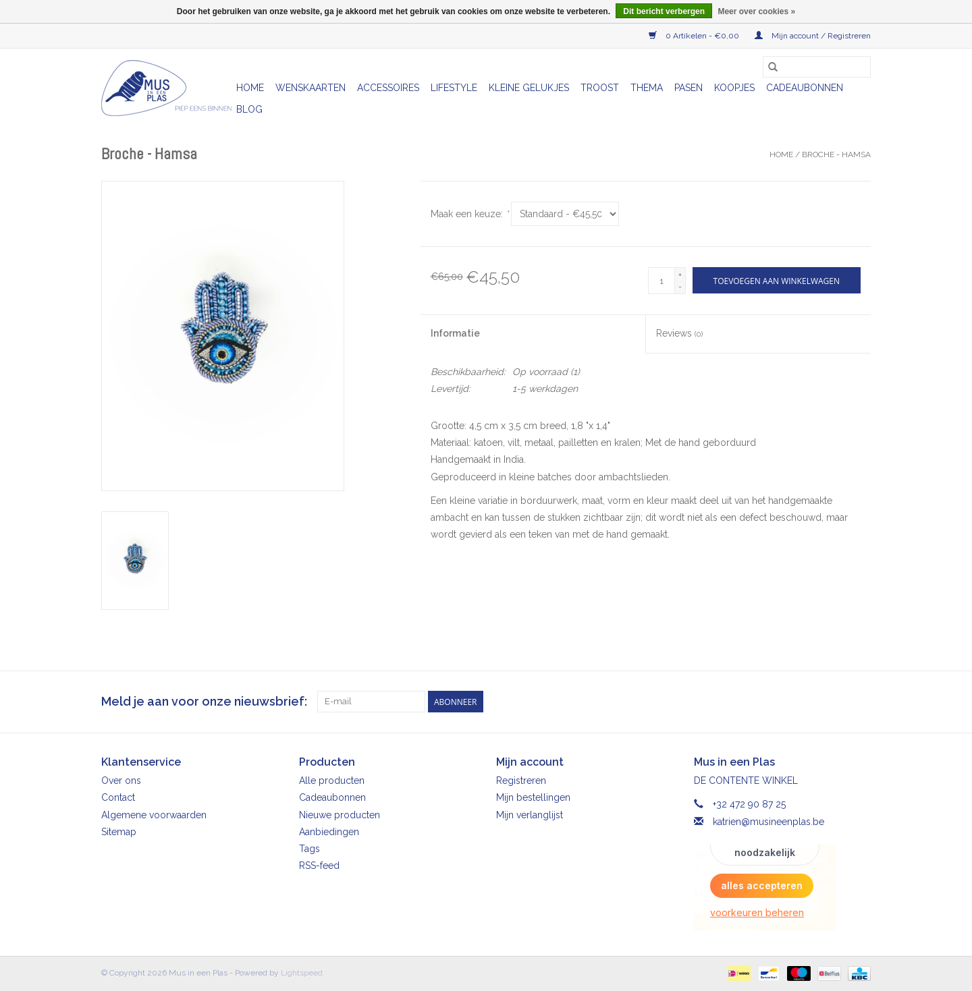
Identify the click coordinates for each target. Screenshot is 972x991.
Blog (249, 109)
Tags (309, 848)
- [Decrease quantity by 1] (680, 286)
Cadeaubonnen (804, 87)
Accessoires (388, 87)
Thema (646, 87)
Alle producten (331, 780)
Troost (599, 87)
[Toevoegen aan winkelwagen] (777, 280)
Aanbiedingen (329, 831)
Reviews (679, 333)
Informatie (455, 333)
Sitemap (118, 831)
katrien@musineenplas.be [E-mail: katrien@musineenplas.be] (768, 821)
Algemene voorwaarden (154, 815)
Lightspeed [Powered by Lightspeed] (302, 973)
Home (250, 87)
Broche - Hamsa (836, 154)
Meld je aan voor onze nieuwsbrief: (204, 701)
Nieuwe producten (339, 815)
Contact (118, 797)
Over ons (121, 780)
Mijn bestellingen (533, 797)
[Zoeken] (817, 67)
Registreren (521, 780)
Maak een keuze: (469, 213)
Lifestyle (454, 87)
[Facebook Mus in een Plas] (835, 701)
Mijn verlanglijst (529, 815)
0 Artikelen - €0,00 (695, 35)
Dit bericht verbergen (664, 11)
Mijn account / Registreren (813, 35)
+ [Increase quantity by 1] (680, 274)
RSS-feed (319, 865)
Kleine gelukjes (529, 87)
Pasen (688, 87)
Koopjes (734, 87)
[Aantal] (661, 280)
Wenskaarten (310, 87)
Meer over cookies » (756, 11)
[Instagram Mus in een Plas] (860, 701)
